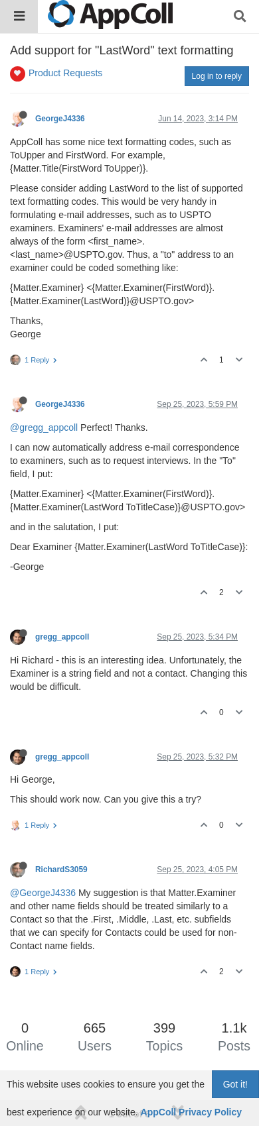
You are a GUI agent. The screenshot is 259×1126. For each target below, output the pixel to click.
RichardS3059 (61, 869)
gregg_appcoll (62, 637)
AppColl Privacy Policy (191, 1112)
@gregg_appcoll (44, 427)
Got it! (235, 1084)
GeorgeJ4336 (60, 118)
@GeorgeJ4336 (43, 892)
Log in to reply (217, 76)
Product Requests (65, 73)
